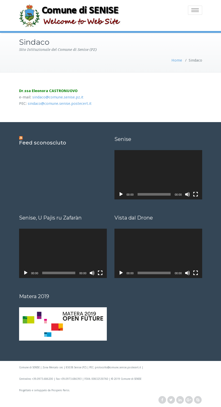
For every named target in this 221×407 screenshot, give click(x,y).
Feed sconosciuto (42, 143)
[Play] (121, 194)
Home (176, 60)
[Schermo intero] (195, 194)
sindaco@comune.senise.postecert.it (60, 103)
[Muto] (187, 194)
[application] (158, 174)
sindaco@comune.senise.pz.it (57, 97)
